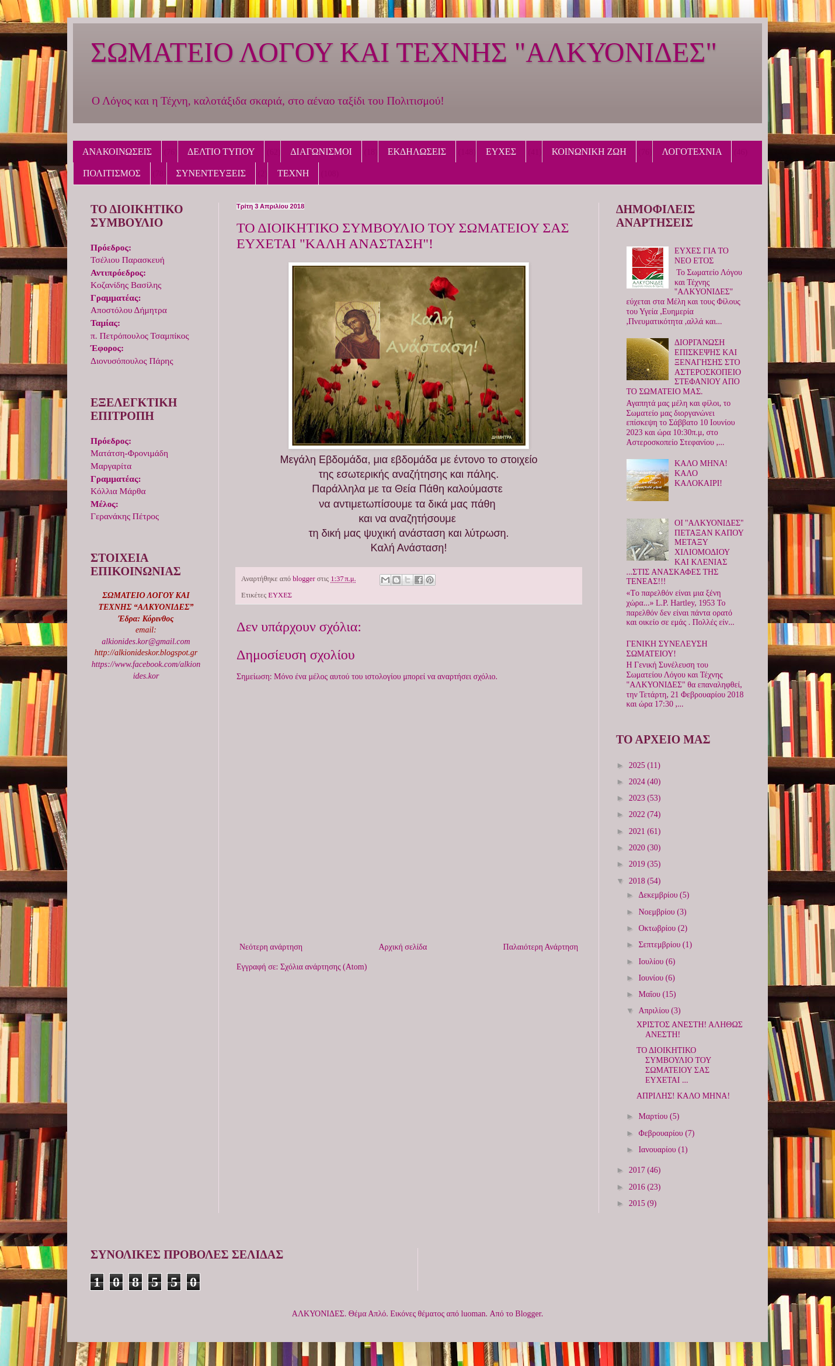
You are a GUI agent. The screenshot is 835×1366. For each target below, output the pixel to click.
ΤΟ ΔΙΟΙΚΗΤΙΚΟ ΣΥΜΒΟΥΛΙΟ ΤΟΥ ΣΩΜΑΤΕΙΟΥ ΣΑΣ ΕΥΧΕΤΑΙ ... (673, 1065)
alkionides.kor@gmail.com (146, 641)
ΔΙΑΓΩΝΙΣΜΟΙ (321, 152)
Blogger (528, 1313)
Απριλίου (654, 1010)
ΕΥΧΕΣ (501, 152)
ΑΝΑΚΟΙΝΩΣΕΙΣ (117, 152)
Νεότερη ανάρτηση (270, 947)
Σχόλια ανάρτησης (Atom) (323, 966)
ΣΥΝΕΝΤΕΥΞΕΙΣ (211, 173)
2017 (638, 1170)
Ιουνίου (651, 978)
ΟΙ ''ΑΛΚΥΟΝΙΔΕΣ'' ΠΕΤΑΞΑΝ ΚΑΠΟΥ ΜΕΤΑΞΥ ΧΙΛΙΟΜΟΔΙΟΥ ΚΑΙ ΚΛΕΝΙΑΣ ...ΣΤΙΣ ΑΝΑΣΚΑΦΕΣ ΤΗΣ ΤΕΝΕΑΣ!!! (685, 552)
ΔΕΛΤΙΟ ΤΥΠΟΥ (221, 152)
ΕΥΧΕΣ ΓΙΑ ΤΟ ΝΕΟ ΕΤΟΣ (701, 255)
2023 (638, 798)
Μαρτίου (654, 1116)
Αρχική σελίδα (402, 947)
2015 (638, 1203)
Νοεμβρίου (657, 912)
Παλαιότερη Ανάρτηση (540, 947)
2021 (638, 831)
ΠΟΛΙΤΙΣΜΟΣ (112, 173)
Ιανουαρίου (658, 1149)
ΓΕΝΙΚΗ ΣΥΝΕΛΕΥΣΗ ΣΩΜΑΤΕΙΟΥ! (667, 648)
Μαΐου (650, 994)
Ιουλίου (652, 961)
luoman (473, 1313)
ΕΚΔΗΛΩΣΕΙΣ (417, 152)
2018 (638, 881)
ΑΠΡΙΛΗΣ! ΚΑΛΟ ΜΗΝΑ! (683, 1096)
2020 (638, 847)
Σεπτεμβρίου (660, 944)
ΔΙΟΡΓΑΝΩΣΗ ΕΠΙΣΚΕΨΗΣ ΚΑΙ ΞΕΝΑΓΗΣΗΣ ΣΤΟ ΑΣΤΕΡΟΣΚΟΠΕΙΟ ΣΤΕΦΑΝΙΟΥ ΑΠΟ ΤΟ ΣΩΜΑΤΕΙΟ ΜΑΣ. (684, 367)
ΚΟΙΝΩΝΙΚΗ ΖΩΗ (589, 152)
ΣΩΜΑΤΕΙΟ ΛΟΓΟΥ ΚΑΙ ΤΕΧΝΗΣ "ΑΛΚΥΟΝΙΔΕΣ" (404, 52)
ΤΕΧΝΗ (293, 173)
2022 (638, 814)
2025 (638, 765)
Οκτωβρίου (657, 928)
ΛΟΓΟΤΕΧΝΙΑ (692, 152)
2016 (638, 1187)
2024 (638, 781)
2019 (638, 864)
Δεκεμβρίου (659, 895)
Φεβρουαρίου (661, 1133)
